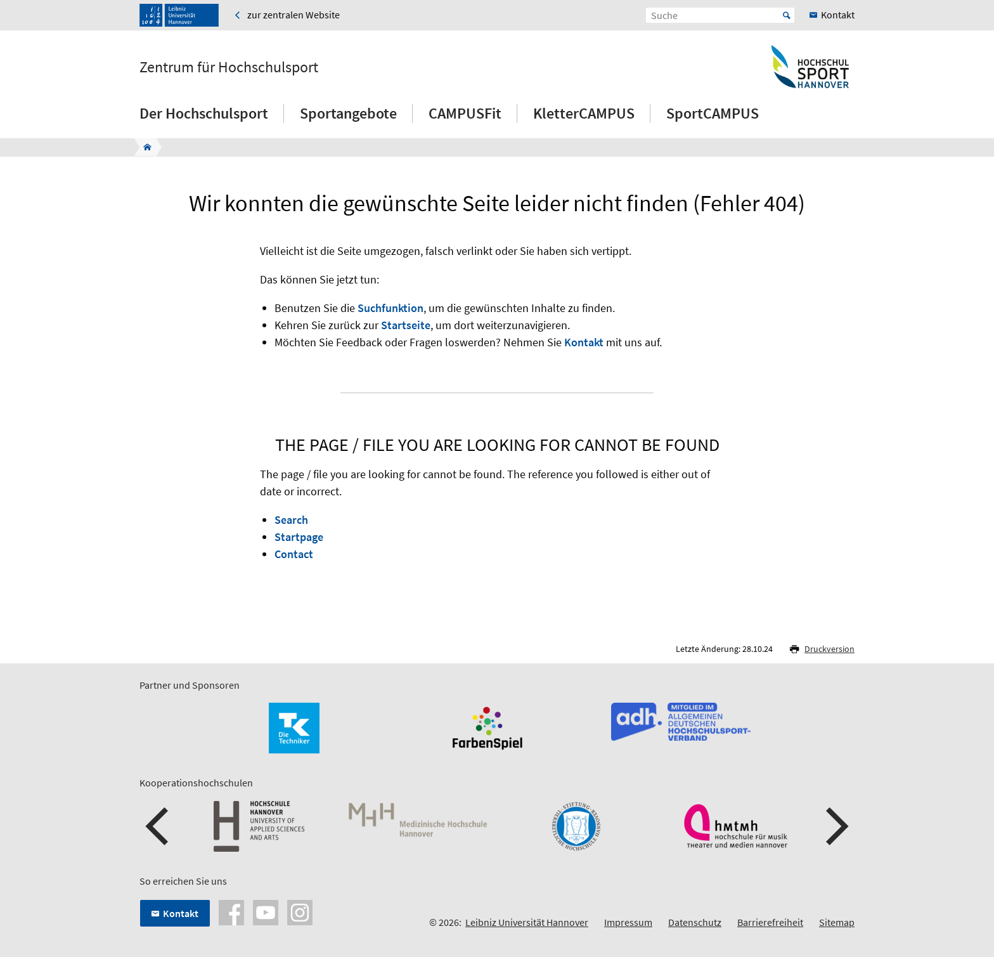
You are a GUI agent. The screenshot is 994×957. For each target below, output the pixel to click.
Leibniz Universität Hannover (526, 922)
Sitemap (837, 922)
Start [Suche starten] (786, 15)
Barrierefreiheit (770, 922)
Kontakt (584, 342)
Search (291, 519)
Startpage (298, 537)
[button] (158, 826)
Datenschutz (694, 922)
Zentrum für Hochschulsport (228, 67)
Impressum (628, 922)
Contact (293, 554)
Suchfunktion (390, 308)
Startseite (405, 325)
